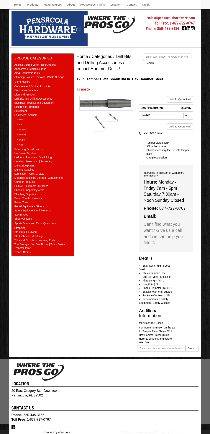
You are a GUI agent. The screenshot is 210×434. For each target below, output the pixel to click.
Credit (146, 4)
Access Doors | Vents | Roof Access (35, 64)
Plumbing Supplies (25, 194)
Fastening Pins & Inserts (28, 149)
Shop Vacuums (23, 218)
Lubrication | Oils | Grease (29, 173)
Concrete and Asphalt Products (32, 86)
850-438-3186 (168, 28)
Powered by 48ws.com (57, 432)
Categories (101, 56)
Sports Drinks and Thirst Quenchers (35, 223)
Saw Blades (21, 214)
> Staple (21, 139)
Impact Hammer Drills (97, 68)
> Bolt (20, 119)
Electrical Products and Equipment (34, 102)
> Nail (20, 144)
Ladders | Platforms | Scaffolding (33, 157)
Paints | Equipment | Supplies (31, 185)
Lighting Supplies (24, 169)
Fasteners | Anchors (25, 115)
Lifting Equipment (24, 165)
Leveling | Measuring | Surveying (33, 161)
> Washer (22, 129)
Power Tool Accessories (28, 198)
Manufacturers (53, 4)
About (71, 4)
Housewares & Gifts (92, 4)
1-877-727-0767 (182, 23)
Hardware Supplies (25, 153)
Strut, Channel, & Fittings (28, 236)
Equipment (20, 110)
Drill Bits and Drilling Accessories (33, 98)
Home (18, 4)
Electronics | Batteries (27, 106)
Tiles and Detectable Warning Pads (34, 240)
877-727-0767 (172, 208)
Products (32, 4)
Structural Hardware (26, 232)
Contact (132, 4)
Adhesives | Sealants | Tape (30, 68)
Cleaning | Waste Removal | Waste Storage (39, 77)
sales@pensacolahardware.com (171, 18)
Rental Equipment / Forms (29, 206)
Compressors (22, 81)
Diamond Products (25, 94)
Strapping (20, 227)
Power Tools (21, 202)
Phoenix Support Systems (29, 190)
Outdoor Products (24, 181)
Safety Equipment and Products (32, 210)
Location (115, 4)
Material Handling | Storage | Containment (38, 177)
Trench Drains (22, 252)
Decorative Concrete (26, 90)
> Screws (21, 134)
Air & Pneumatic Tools (27, 73)
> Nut (19, 124)
